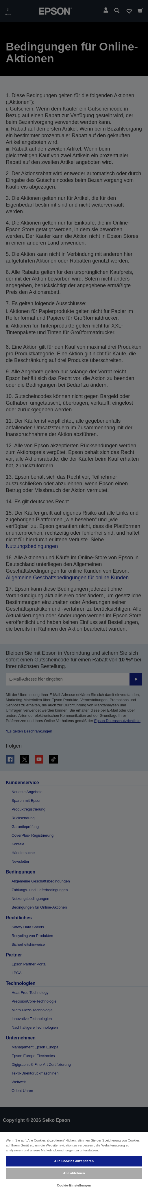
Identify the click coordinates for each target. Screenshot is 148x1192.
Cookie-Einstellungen (74, 1185)
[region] (74, 1162)
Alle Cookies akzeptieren (74, 1161)
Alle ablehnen (74, 1173)
